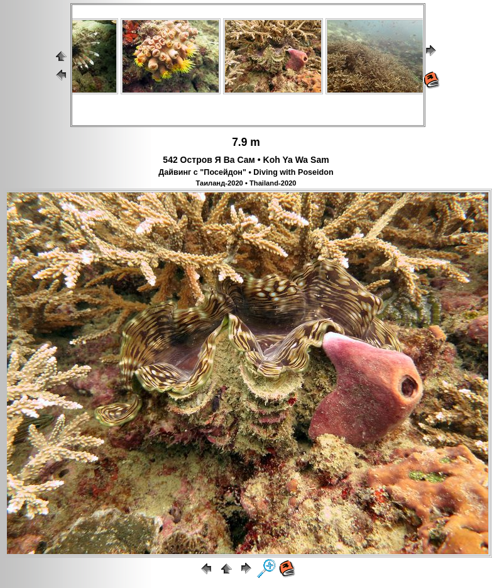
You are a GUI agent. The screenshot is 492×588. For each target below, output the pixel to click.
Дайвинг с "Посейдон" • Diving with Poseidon (245, 172)
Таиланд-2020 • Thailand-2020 (245, 183)
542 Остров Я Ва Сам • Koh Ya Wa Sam (246, 160)
